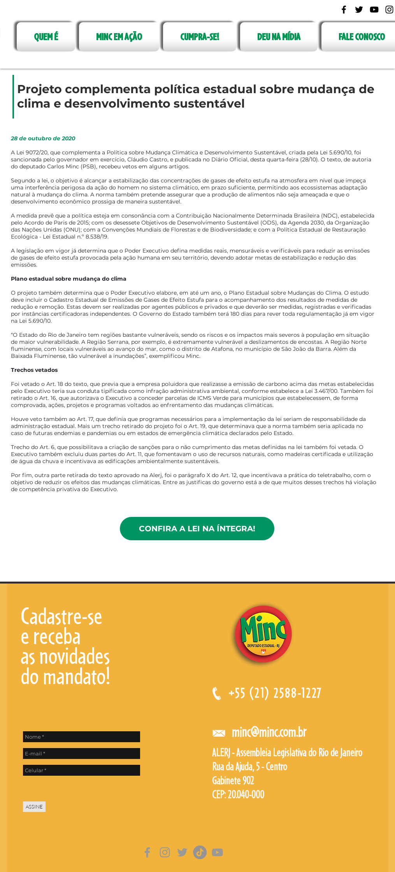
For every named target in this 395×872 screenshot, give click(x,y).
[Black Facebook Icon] (344, 9)
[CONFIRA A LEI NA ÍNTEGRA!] (197, 528)
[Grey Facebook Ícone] (147, 852)
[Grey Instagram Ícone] (165, 852)
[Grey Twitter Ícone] (182, 852)
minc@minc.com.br (269, 732)
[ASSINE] (34, 806)
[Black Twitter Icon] (359, 9)
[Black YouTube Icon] (374, 9)
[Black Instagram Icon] (389, 9)
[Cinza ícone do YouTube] (217, 852)
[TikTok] (200, 852)
